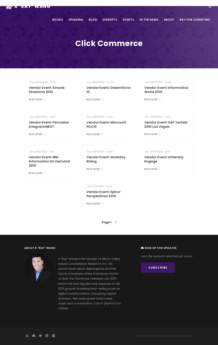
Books (57, 20)
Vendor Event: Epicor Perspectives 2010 (103, 193)
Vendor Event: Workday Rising (106, 159)
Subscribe (157, 268)
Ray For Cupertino (195, 20)
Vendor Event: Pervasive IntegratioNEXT (49, 124)
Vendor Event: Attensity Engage (164, 159)
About (169, 20)
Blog (93, 20)
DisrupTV (110, 20)
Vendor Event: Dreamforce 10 (108, 89)
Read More (37, 99)
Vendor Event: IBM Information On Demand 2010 (49, 161)
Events (128, 20)
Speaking (76, 20)
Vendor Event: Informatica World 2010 (166, 89)
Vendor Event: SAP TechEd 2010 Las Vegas (166, 124)
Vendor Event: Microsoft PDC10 (106, 124)
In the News (149, 20)
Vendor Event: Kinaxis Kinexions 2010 (47, 89)
